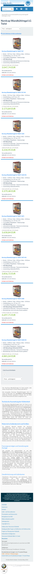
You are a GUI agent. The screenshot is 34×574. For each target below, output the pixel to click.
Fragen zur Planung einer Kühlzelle (10, 531)
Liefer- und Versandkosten (8, 512)
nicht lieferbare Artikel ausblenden (11, 33)
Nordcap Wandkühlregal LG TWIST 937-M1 (14, 92)
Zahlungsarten (5, 521)
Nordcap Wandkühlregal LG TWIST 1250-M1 (14, 175)
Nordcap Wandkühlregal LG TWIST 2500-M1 (14, 340)
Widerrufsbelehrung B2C (8, 519)
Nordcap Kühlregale (22, 14)
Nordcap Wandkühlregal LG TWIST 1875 (13, 216)
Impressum (4, 507)
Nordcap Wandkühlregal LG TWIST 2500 (13, 298)
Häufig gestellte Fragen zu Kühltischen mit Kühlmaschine (16, 529)
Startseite (4, 14)
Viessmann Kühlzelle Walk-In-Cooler (11, 536)
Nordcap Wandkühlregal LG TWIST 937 (12, 51)
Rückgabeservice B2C (7, 516)
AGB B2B (4, 504)
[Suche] (6, 9)
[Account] (16, 9)
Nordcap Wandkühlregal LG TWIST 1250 (13, 133)
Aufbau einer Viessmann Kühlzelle (10, 526)
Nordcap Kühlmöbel (12, 14)
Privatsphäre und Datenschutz (9, 514)
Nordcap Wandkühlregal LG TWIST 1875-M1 (14, 257)
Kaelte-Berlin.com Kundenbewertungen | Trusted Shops (16, 555)
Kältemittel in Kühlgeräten (8, 533)
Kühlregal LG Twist (6, 16)
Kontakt (4, 509)
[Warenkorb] (21, 9)
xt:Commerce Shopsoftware (23, 565)
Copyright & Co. (6, 523)
